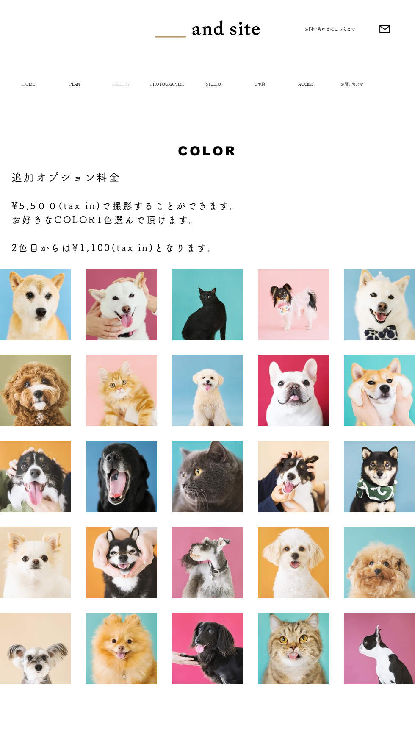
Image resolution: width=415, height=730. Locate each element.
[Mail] (385, 29)
